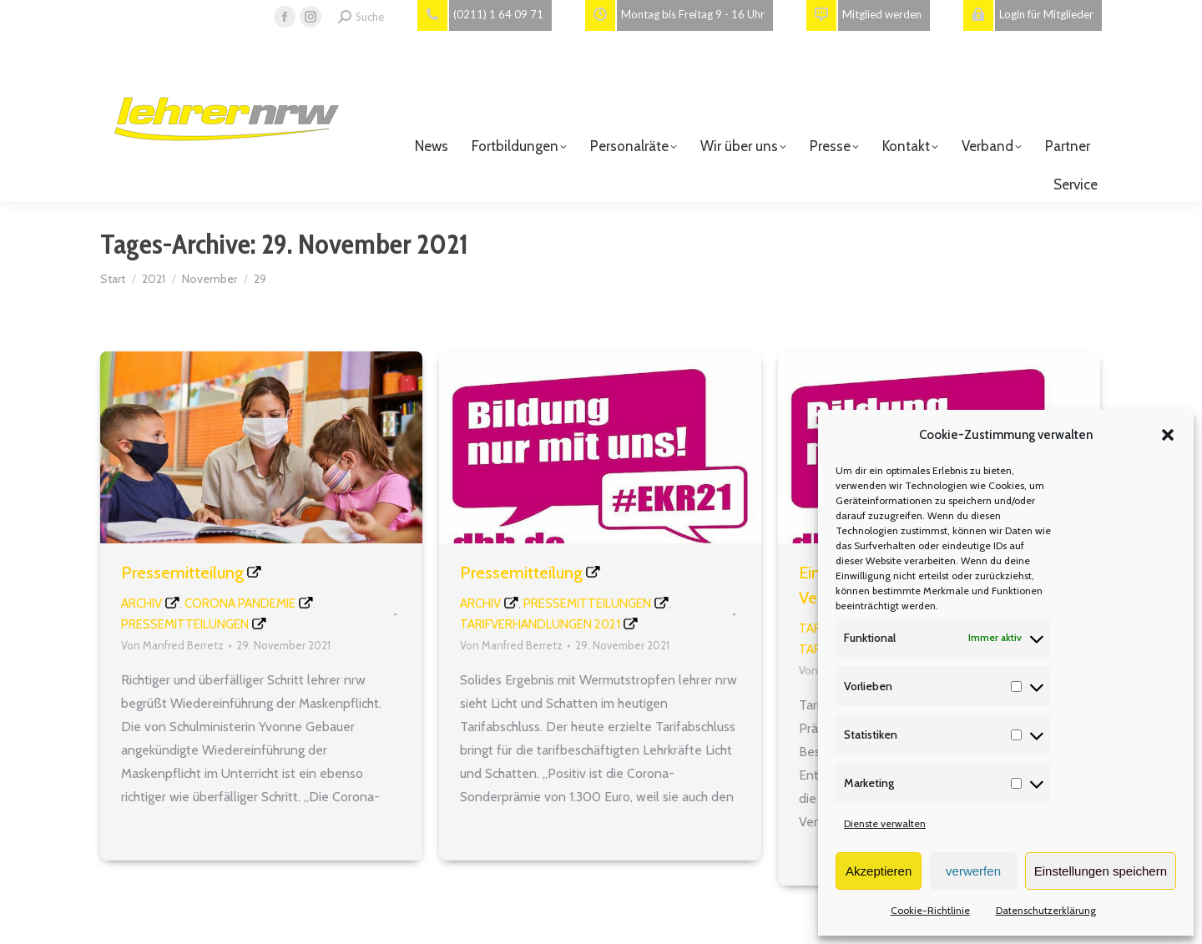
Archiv (141, 603)
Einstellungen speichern (1100, 871)
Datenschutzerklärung (1046, 910)
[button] (1167, 435)
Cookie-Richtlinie (930, 910)
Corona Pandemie (239, 603)
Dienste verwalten (885, 823)
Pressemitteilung (182, 573)
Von (172, 645)
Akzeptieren (879, 871)
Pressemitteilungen (185, 624)
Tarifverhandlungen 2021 (540, 624)
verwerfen (973, 871)
